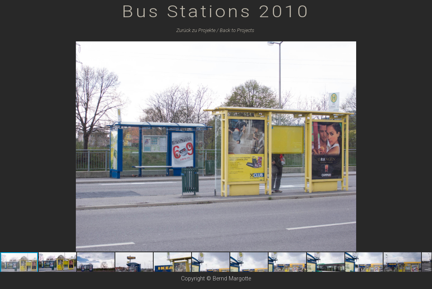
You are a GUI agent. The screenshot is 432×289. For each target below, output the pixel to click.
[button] (424, 48)
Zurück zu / (197, 30)
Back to (237, 30)
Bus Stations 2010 (216, 11)
